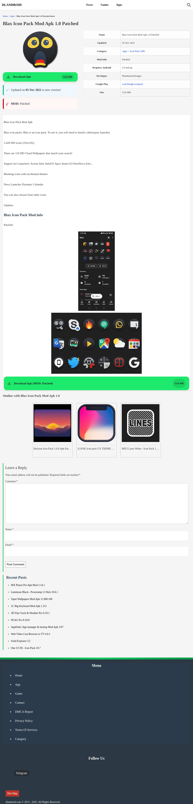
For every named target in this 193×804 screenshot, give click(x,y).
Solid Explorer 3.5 (20, 641)
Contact (20, 702)
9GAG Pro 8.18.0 (20, 620)
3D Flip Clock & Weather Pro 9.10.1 (30, 613)
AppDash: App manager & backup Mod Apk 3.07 (37, 627)
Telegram (21, 773)
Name (9, 529)
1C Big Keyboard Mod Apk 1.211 (29, 606)
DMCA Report (24, 711)
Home (89, 4)
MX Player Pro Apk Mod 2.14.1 (28, 585)
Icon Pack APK (137, 51)
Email (9, 544)
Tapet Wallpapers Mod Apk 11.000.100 (31, 599)
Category (20, 739)
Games (104, 4)
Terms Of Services (26, 729)
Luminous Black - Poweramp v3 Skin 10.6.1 (34, 592)
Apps (119, 4)
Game (18, 693)
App (17, 684)
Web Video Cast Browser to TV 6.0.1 (30, 634)
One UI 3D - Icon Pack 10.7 (26, 648)
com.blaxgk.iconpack (132, 84)
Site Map (12, 793)
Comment (11, 481)
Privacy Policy (24, 720)
